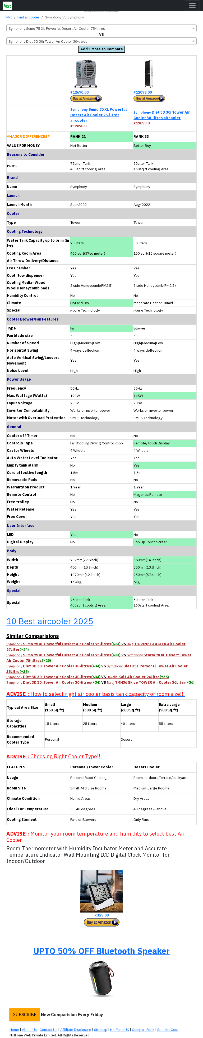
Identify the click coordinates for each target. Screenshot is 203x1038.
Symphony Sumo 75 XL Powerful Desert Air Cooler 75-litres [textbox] (57, 28)
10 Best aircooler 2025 (49, 621)
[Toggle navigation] (192, 5)
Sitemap (100, 1029)
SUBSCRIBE (24, 1014)
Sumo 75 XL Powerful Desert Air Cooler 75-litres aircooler (98, 115)
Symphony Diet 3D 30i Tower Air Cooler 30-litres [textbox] (48, 41)
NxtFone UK (119, 1029)
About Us (29, 1029)
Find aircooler (28, 17)
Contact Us (48, 1029)
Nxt (9, 17)
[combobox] (101, 28)
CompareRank (143, 1029)
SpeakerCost (167, 1029)
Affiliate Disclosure (75, 1029)
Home (14, 1029)
